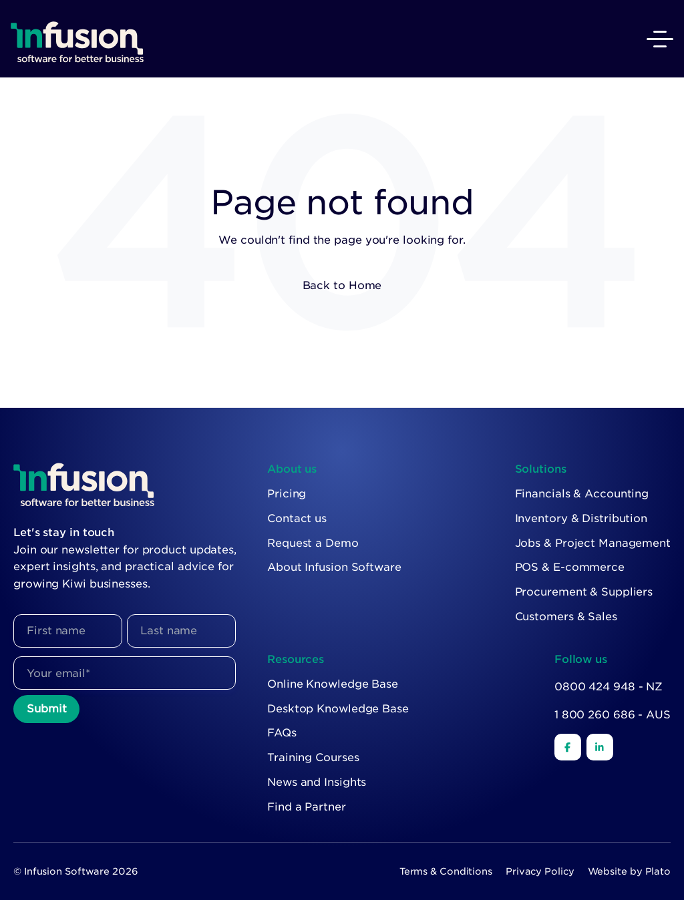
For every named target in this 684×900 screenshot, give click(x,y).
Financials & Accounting (582, 493)
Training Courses (313, 757)
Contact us (297, 518)
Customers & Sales (566, 616)
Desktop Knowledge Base (338, 708)
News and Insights (316, 782)
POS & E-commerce (570, 567)
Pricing (286, 493)
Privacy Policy (540, 871)
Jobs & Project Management (593, 543)
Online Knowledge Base (332, 684)
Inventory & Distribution (581, 518)
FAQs (282, 732)
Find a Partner (306, 807)
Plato (658, 871)
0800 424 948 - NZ (608, 686)
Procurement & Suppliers (584, 592)
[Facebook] (567, 747)
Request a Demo (313, 543)
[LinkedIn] (599, 747)
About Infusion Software (334, 567)
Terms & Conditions (445, 871)
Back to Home (342, 285)
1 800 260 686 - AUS (612, 714)
